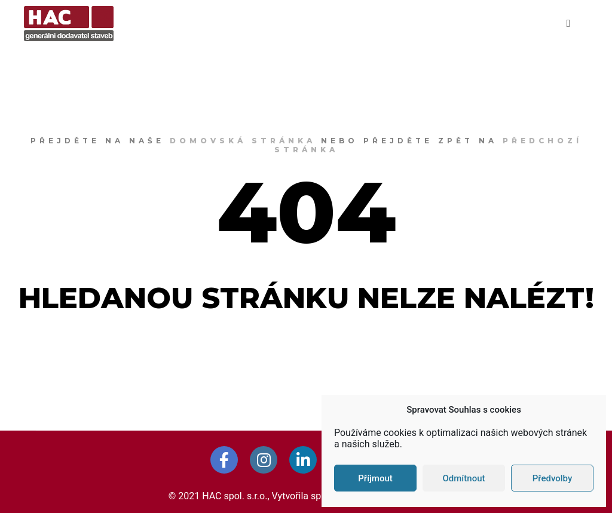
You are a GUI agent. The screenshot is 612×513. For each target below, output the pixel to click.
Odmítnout (464, 478)
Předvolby (553, 478)
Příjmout (375, 478)
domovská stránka (243, 140)
